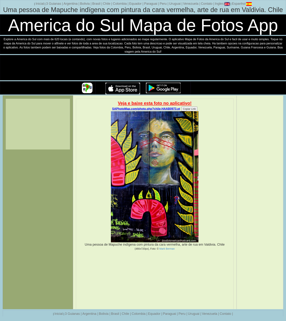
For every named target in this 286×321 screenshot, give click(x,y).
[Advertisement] (155, 279)
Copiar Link (189, 108)
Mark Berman (167, 248)
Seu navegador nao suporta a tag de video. (143, 67)
